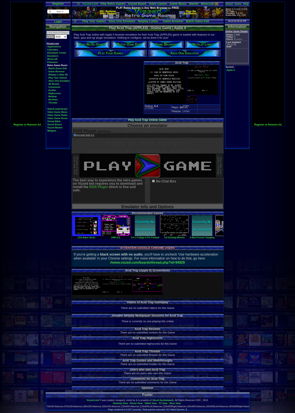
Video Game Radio (57, 115)
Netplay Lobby (148, 21)
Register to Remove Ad (27, 124)
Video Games (158, 3)
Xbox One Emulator (121, 21)
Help (246, 3)
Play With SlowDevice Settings (75, 165)
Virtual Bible (54, 121)
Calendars (52, 49)
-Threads (52, 102)
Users (238, 3)
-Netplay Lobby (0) (58, 74)
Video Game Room (57, 118)
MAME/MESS (85, 135)
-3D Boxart (53, 84)
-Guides (52, 90)
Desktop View (120, 403)
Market (194, 3)
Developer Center (56, 53)
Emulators (53, 56)
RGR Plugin (98, 187)
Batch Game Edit (197, 21)
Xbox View (175, 403)
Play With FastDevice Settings (219, 165)
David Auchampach (163, 400)
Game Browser (173, 21)
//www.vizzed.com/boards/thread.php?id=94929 (147, 262)
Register (58, 3)
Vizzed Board (137, 3)
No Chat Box (166, 181)
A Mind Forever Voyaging (202, 236)
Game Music (177, 3)
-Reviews (53, 99)
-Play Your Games (57, 77)
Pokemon (52, 62)
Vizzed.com (90, 3)
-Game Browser (56, 71)
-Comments (54, 87)
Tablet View (150, 403)
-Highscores (54, 93)
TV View (163, 403)
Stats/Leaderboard (57, 109)
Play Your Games (94, 21)
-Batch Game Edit (57, 68)
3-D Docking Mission (174, 236)
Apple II (231, 70)
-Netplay (52, 96)
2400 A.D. (116, 236)
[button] (58, 12)
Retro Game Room (57, 65)
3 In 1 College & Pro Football (145, 236)
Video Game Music (57, 112)
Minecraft (209, 3)
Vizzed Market (55, 127)
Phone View (136, 403)
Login (58, 21)
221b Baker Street (86, 236)
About (229, 3)
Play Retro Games (113, 3)
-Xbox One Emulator (59, 81)
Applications (54, 46)
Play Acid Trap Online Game (147, 120)
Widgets (51, 130)
